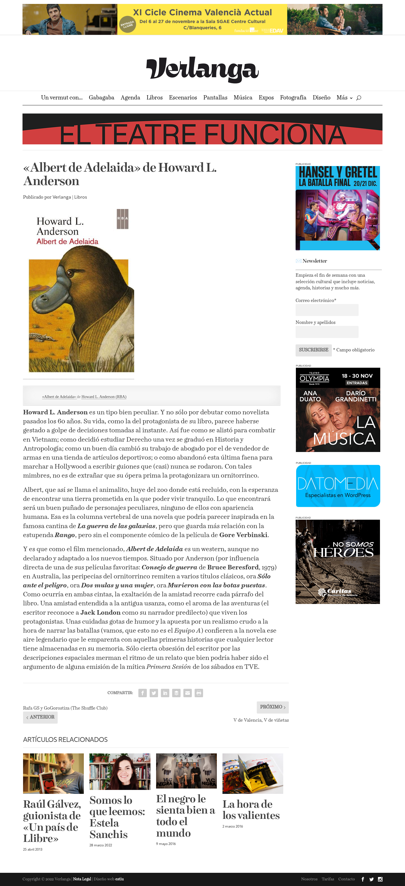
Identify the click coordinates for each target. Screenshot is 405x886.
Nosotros (309, 879)
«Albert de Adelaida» (59, 397)
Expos (266, 98)
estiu (119, 879)
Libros (155, 98)
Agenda (130, 98)
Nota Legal (82, 879)
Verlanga (62, 197)
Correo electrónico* (316, 301)
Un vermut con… (62, 98)
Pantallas (215, 98)
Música (243, 98)
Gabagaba (101, 98)
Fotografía (293, 98)
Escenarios (183, 98)
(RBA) (121, 397)
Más (342, 98)
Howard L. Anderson (98, 397)
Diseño (321, 98)
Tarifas (328, 879)
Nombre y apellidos (316, 323)
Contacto (346, 879)
